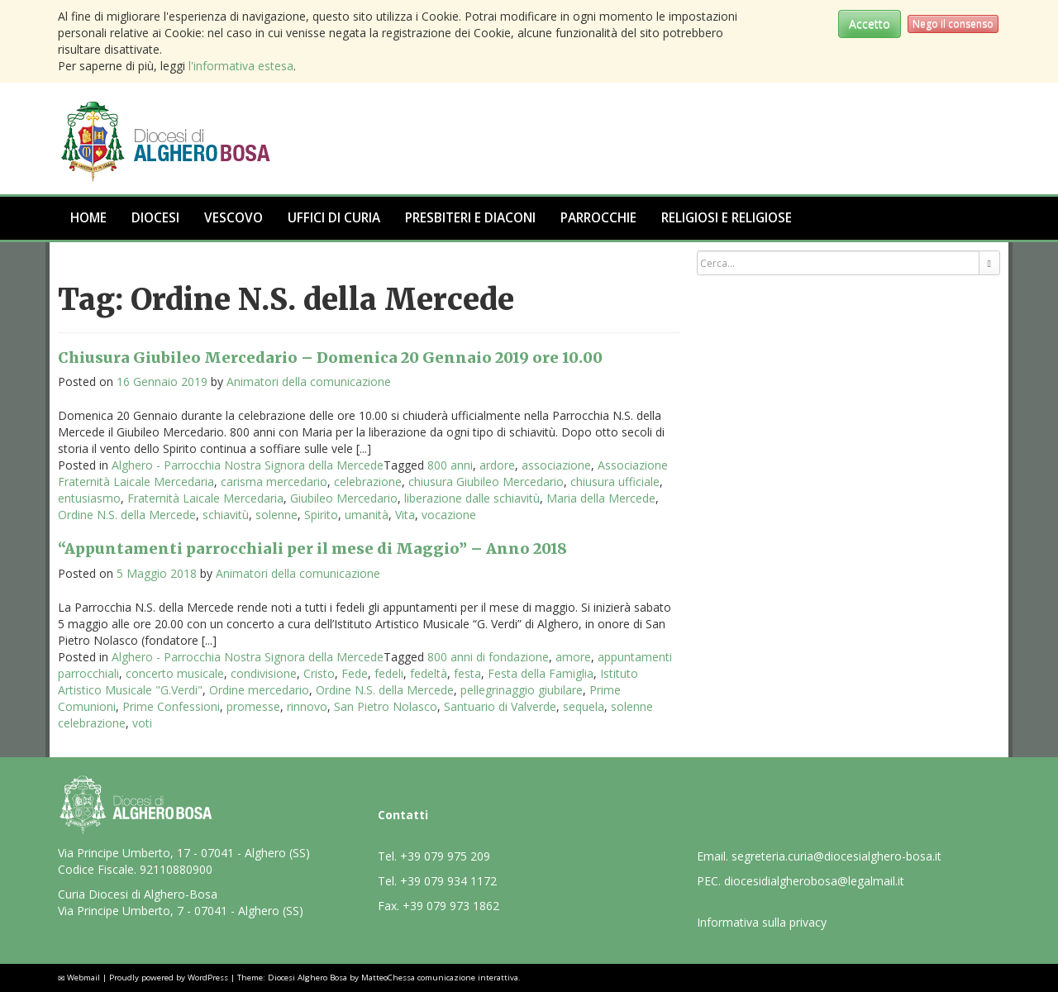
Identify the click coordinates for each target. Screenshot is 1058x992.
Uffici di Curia (334, 218)
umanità (366, 514)
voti (142, 723)
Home (88, 218)
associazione (556, 465)
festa (467, 673)
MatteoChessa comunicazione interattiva (439, 977)
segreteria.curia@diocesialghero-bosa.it (836, 856)
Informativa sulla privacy (762, 922)
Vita (405, 514)
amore (573, 657)
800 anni (450, 465)
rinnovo (307, 706)
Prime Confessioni (171, 706)
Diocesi (155, 218)
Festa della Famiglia (540, 673)
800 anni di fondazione (488, 657)
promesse (253, 706)
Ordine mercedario (259, 690)
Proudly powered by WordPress (168, 977)
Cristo (319, 673)
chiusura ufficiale (615, 481)
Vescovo (233, 218)
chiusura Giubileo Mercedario (486, 481)
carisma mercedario (274, 481)
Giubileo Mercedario (344, 498)
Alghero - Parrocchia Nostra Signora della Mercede (248, 465)
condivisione (264, 673)
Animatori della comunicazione (308, 381)
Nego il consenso (953, 24)
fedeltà (428, 673)
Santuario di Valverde (500, 706)
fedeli (388, 673)
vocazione (449, 514)
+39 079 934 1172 (448, 881)
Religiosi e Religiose (726, 218)
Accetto (869, 23)
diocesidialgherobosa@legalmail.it (814, 881)
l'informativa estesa (240, 66)
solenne (276, 514)
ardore (497, 465)
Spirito (321, 514)
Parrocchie (598, 218)
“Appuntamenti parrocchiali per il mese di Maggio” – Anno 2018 (312, 548)
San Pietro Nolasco (385, 706)
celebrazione (368, 481)
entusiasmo (89, 498)
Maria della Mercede (600, 498)
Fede (354, 673)
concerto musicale (175, 673)
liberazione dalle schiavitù (472, 498)
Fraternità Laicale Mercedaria (205, 498)
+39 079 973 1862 (451, 905)
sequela (583, 706)
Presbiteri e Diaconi (470, 218)
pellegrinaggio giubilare (521, 690)
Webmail (83, 977)
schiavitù (226, 514)
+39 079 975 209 (445, 856)
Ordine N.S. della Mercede (127, 514)
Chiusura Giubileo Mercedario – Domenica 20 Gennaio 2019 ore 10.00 (330, 357)
